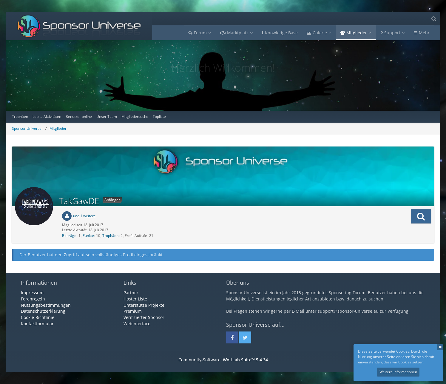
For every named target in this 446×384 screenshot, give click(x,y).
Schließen (440, 347)
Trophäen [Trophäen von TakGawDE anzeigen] (110, 235)
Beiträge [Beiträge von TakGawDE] (69, 235)
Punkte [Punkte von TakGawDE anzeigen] (88, 235)
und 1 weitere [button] (84, 215)
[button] (421, 216)
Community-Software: (223, 360)
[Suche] (434, 18)
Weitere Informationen (398, 371)
